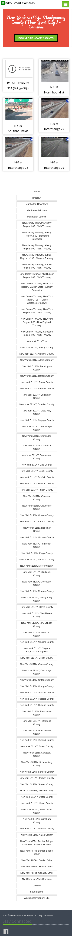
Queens (37, 885)
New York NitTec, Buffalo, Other (37, 866)
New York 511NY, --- (37, 341)
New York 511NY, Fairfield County (37, 477)
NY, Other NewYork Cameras (37, 879)
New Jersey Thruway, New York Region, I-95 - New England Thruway (37, 322)
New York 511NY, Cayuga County (37, 420)
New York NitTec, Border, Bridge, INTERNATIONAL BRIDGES (36, 843)
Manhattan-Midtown (37, 210)
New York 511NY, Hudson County (37, 537)
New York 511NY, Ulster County (37, 797)
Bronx (37, 191)
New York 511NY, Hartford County (37, 521)
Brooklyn (36, 197)
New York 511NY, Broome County (37, 388)
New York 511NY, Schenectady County (37, 764)
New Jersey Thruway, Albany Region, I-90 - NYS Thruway (36, 247)
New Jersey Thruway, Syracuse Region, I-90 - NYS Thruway (37, 333)
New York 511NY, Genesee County (37, 498)
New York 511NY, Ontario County (37, 680)
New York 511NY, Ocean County (36, 658)
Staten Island (37, 891)
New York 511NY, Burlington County (36, 396)
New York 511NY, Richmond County (36, 723)
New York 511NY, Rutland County (37, 740)
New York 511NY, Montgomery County (36, 599)
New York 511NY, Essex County (37, 471)
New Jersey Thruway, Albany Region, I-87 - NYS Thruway (36, 225)
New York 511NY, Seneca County (37, 771)
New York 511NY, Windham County (37, 821)
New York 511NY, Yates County (37, 835)
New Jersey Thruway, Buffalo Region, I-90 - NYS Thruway (37, 266)
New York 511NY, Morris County (37, 607)
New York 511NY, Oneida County (37, 664)
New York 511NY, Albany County (36, 347)
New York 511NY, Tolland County (37, 790)
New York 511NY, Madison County (36, 559)
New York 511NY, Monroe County (37, 591)
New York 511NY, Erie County (37, 464)
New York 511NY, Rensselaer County (37, 713)
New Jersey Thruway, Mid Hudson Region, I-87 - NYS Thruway (36, 276)
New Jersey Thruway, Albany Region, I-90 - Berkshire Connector (36, 235)
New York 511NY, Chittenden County (36, 438)
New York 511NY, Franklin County (37, 483)
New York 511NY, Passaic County (37, 698)
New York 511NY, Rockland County (37, 732)
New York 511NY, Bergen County (37, 376)
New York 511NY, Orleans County (37, 692)
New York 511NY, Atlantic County (37, 360)
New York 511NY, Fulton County (37, 489)
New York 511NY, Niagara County (37, 642)
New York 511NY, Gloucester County (36, 507)
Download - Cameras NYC (36, 38)
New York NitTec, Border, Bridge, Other (36, 852)
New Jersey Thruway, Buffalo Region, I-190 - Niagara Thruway (36, 257)
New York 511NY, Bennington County (37, 368)
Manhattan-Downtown (37, 204)
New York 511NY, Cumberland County (36, 457)
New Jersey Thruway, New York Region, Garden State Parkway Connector (37, 286)
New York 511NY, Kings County (37, 553)
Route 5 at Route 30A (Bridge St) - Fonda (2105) (18, 88)
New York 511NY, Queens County (37, 705)
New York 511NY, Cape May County (36, 412)
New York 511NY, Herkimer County (37, 529)
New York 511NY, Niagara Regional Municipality (37, 650)
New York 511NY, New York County (37, 634)
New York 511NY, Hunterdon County (36, 545)
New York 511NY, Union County (37, 803)
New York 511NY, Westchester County (36, 811)
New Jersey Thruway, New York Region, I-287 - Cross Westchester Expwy (37, 299)
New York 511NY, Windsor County (36, 828)
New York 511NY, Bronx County (37, 382)
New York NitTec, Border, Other (37, 860)
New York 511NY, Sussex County (37, 784)
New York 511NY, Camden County (36, 404)
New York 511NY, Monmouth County (36, 583)
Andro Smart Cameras (18, 3)
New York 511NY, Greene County (37, 515)
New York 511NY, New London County (36, 625)
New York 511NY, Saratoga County (37, 754)
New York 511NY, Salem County (37, 746)
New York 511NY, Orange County (37, 686)
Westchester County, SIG (37, 898)
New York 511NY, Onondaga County (36, 672)
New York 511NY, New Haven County (37, 615)
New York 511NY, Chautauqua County (36, 428)
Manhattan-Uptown (37, 216)
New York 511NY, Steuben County (36, 778)
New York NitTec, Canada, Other (36, 873)
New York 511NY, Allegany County (36, 353)
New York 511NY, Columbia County (37, 447)
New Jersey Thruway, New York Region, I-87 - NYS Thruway (37, 311)
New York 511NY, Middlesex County (36, 574)
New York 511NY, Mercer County (36, 565)
